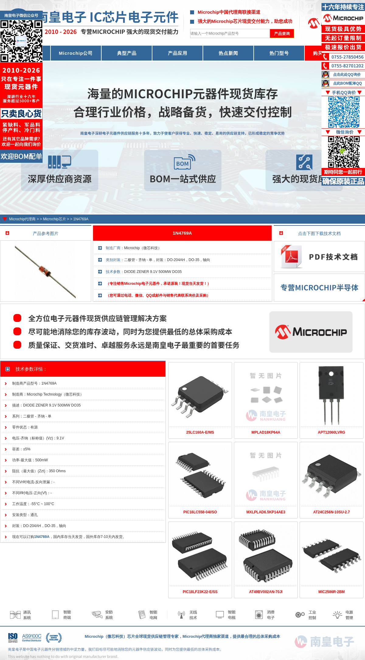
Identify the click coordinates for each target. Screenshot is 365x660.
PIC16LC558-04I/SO (200, 512)
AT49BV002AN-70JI (266, 592)
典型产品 (127, 53)
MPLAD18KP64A (266, 432)
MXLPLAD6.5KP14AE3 (265, 512)
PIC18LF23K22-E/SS (200, 592)
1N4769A (81, 219)
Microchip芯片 (54, 219)
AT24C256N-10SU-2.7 (331, 512)
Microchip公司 (76, 53)
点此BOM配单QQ (347, 83)
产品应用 (177, 53)
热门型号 (279, 53)
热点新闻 (228, 53)
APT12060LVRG (331, 432)
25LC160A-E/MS (200, 432)
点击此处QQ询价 (347, 74)
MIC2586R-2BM (331, 592)
